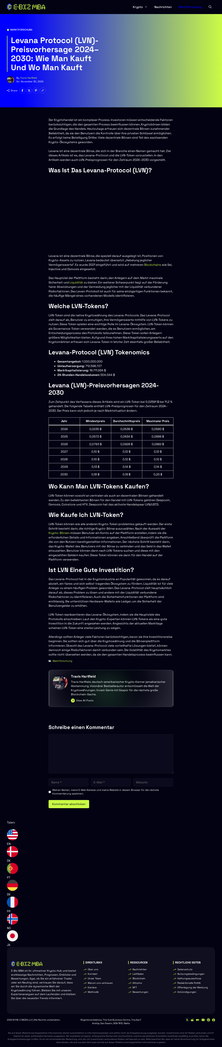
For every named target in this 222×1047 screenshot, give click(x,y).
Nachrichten (163, 7)
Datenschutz (184, 969)
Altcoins (137, 982)
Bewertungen (140, 992)
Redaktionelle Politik (189, 982)
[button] (210, 7)
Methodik (93, 992)
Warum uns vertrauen (100, 982)
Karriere (92, 987)
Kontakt (92, 973)
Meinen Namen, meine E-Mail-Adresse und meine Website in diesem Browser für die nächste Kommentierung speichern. (105, 791)
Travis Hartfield (28, 77)
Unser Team (94, 978)
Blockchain (139, 978)
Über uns (93, 969)
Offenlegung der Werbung (192, 987)
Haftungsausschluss (189, 978)
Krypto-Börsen (59, 533)
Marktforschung (190, 7)
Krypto (142, 7)
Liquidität (76, 282)
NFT (135, 987)
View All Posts (84, 700)
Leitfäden (138, 973)
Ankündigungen (186, 992)
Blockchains (152, 265)
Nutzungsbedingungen (190, 973)
